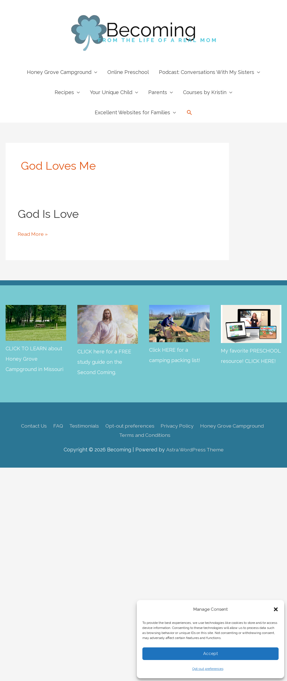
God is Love (48, 213)
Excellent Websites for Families (132, 112)
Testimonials (83, 425)
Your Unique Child (111, 92)
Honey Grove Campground (59, 72)
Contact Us (31, 425)
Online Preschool (128, 72)
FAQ (57, 425)
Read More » (33, 234)
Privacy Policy (178, 425)
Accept (210, 653)
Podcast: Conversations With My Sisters (206, 72)
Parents (157, 92)
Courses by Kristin (204, 92)
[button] (276, 609)
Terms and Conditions (145, 435)
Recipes (64, 92)
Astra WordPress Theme (194, 449)
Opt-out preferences (207, 669)
